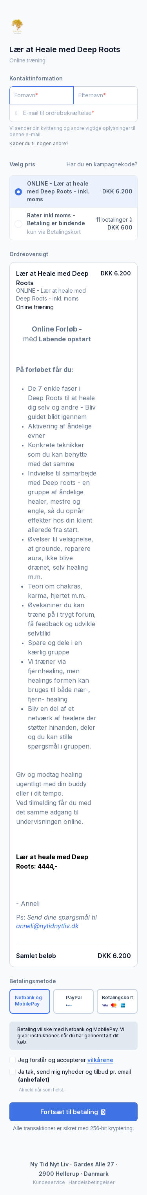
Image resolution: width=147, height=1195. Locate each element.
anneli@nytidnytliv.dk (47, 926)
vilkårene (100, 1060)
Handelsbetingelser (91, 1182)
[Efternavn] (105, 95)
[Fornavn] (41, 95)
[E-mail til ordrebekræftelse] (80, 113)
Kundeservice (49, 1182)
